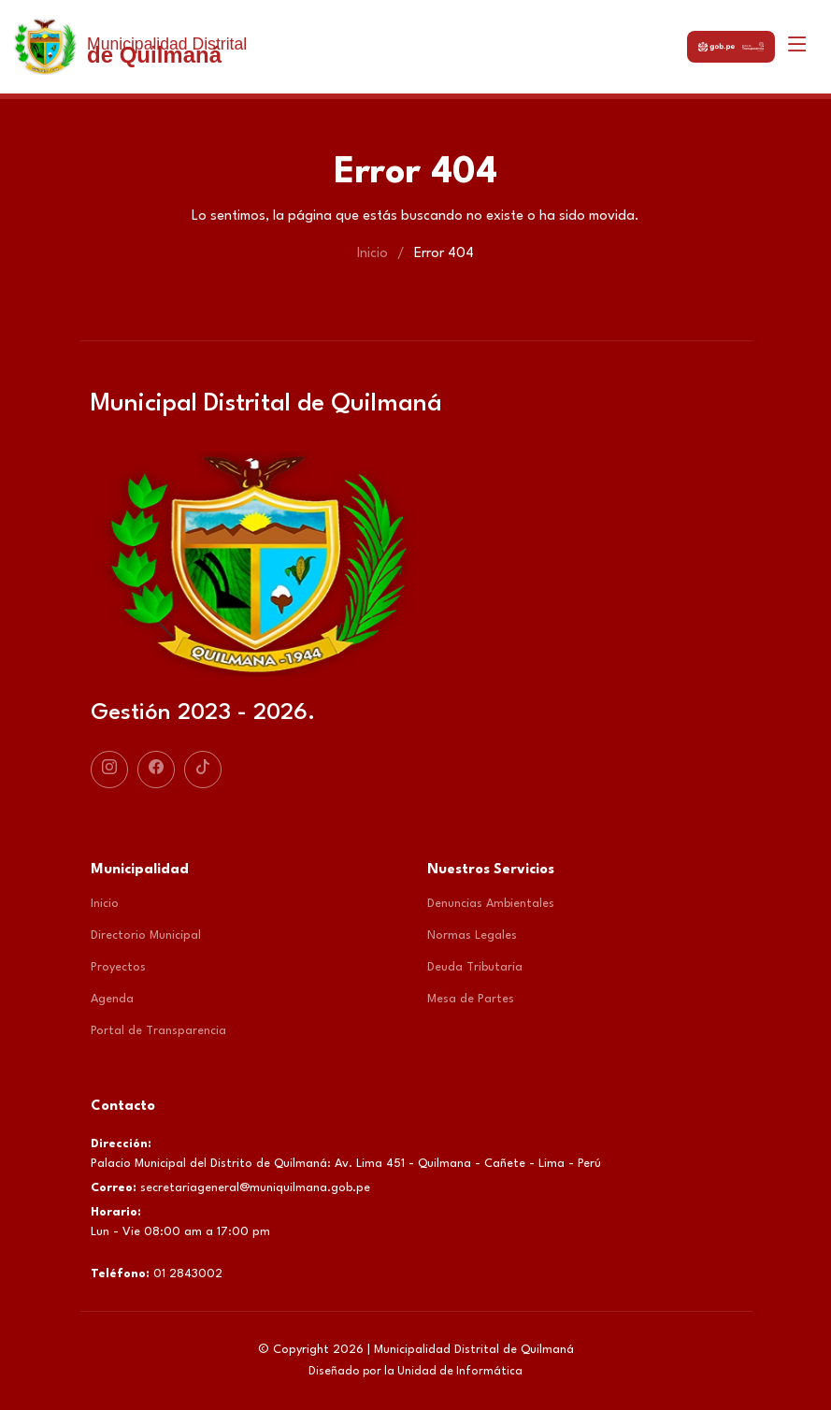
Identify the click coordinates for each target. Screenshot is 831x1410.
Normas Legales (472, 935)
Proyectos (118, 967)
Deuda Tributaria (475, 967)
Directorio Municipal (146, 935)
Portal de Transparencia (158, 1031)
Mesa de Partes (470, 999)
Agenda (112, 999)
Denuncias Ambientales (490, 904)
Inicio (372, 254)
